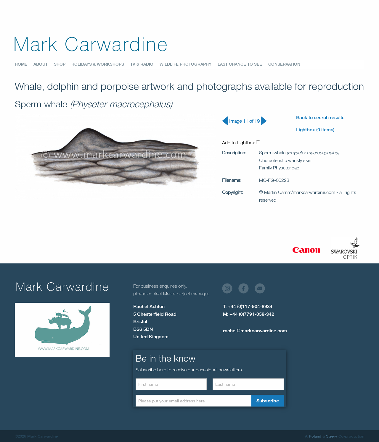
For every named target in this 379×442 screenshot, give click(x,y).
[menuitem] (24, 64)
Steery (331, 436)
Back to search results (320, 117)
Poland (315, 436)
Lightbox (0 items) (315, 129)
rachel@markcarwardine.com (255, 330)
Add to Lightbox (241, 142)
